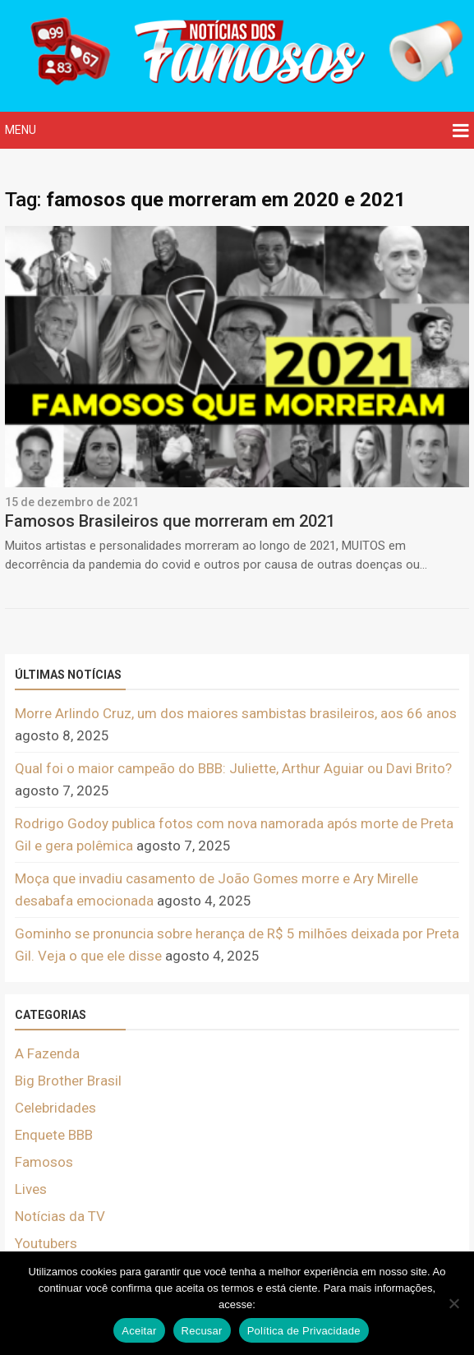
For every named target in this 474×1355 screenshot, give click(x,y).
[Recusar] (453, 1303)
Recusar (202, 1331)
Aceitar (139, 1331)
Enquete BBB (54, 1135)
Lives (31, 1189)
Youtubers (46, 1243)
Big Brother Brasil (68, 1080)
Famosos (44, 1162)
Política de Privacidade (304, 1331)
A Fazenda (47, 1053)
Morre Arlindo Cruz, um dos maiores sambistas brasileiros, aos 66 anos (236, 713)
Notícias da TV (60, 1216)
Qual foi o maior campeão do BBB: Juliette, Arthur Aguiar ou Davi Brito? (233, 768)
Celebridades (55, 1107)
